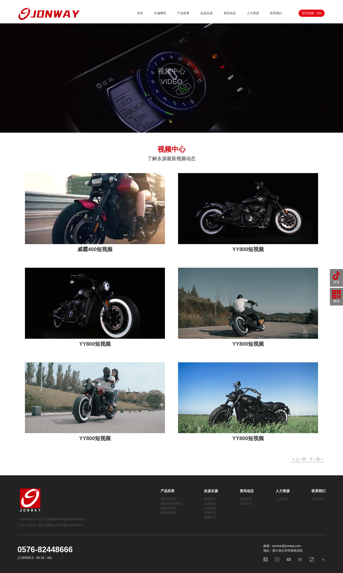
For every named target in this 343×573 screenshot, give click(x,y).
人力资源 (253, 13)
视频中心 (210, 517)
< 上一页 (299, 459)
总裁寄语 (210, 503)
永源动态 (246, 499)
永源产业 (210, 512)
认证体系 (210, 508)
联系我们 (276, 13)
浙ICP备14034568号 (69, 525)
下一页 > (316, 459)
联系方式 (318, 499)
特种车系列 (168, 512)
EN (319, 13)
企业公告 (246, 503)
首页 (140, 13)
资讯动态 (230, 13)
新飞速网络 (46, 525)
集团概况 (210, 499)
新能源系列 (168, 508)
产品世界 (183, 13)
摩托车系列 (168, 499)
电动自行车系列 (171, 503)
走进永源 (206, 13)
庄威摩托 (160, 13)
